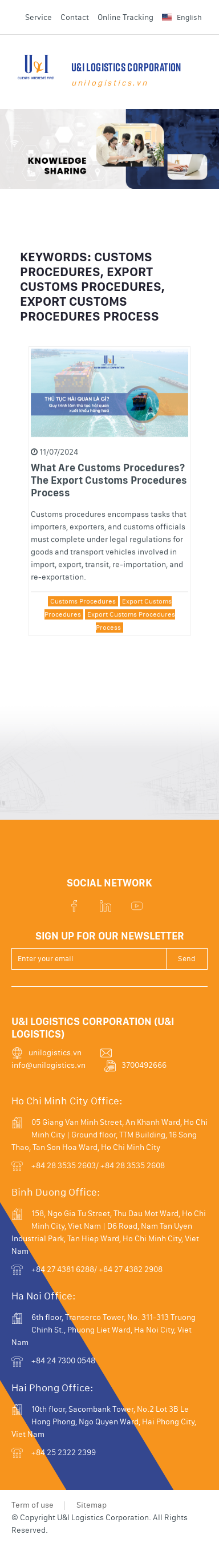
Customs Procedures (83, 609)
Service (38, 17)
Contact (74, 17)
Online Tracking (125, 17)
